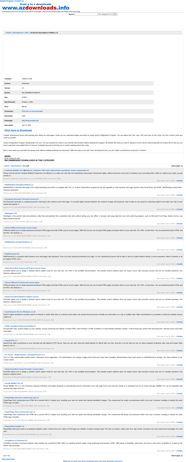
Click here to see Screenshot (32, 111)
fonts (75, 461)
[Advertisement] (55, 22)
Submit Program (6, 1)
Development (18, 33)
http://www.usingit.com (30, 120)
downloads (10, 459)
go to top (6, 455)
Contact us (19, 1)
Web (27, 33)
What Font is (67, 461)
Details (180, 181)
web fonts (118, 461)
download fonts (92, 461)
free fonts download (106, 461)
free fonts (82, 461)
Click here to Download (18, 130)
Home (9, 33)
